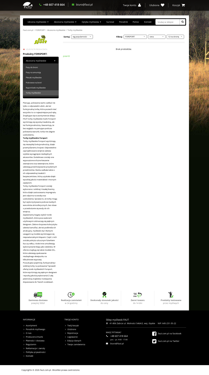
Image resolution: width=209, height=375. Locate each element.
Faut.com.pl (28, 30)
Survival (110, 22)
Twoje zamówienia (76, 344)
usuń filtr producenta (36, 49)
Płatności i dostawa (35, 341)
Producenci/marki (34, 337)
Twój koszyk (73, 325)
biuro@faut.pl (91, 7)
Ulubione (71, 329)
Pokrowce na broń (34, 82)
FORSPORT (40, 30)
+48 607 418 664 (61, 7)
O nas (28, 333)
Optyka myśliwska (90, 22)
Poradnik (123, 22)
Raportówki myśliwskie (36, 87)
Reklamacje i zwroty (35, 348)
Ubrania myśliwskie (37, 22)
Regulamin (31, 344)
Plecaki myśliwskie (34, 77)
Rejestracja (72, 333)
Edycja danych (74, 341)
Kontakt (148, 22)
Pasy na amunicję (33, 72)
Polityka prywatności (36, 352)
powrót (66, 56)
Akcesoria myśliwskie (64, 22)
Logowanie (72, 337)
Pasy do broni (32, 67)
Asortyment (31, 325)
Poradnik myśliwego (35, 329)
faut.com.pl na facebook (169, 333)
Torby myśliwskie (33, 92)
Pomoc (136, 22)
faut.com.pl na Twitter (168, 341)
